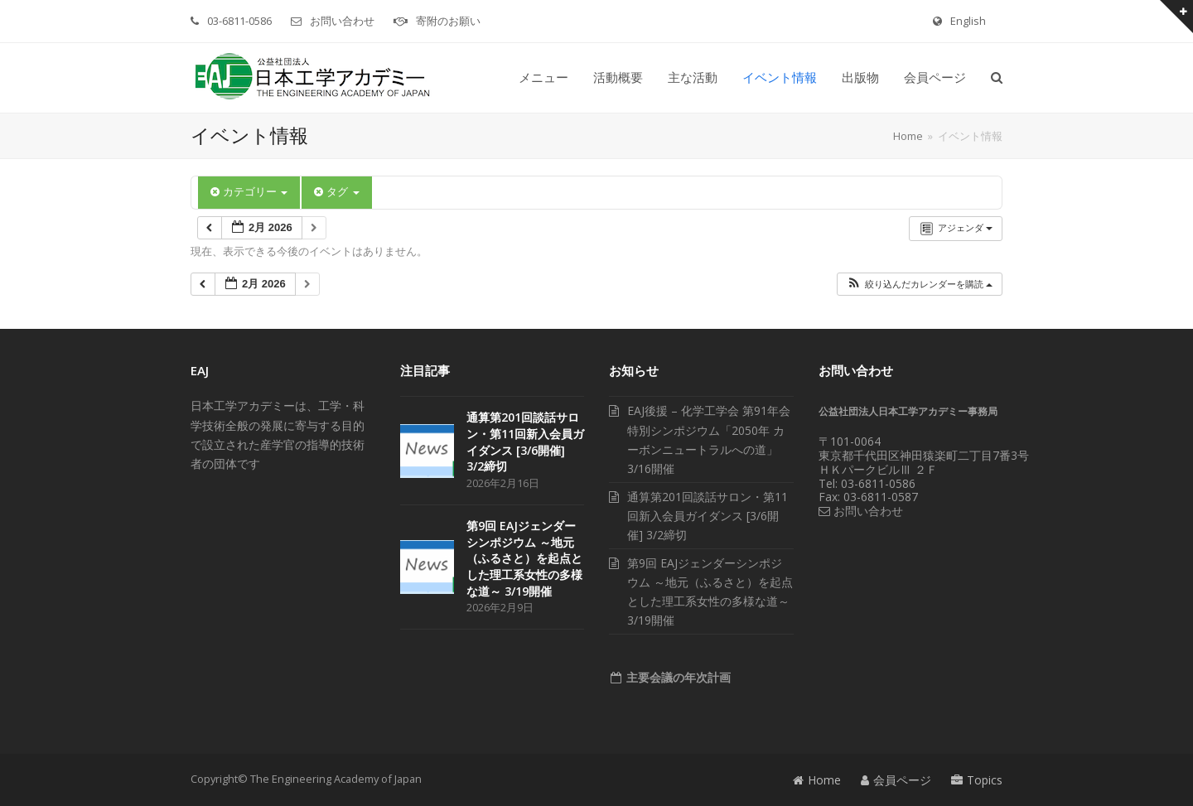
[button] (996, 78)
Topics (976, 780)
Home (817, 780)
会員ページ (896, 780)
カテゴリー (248, 192)
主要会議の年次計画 (677, 677)
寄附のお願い (448, 20)
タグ (336, 192)
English (968, 20)
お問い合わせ (342, 20)
